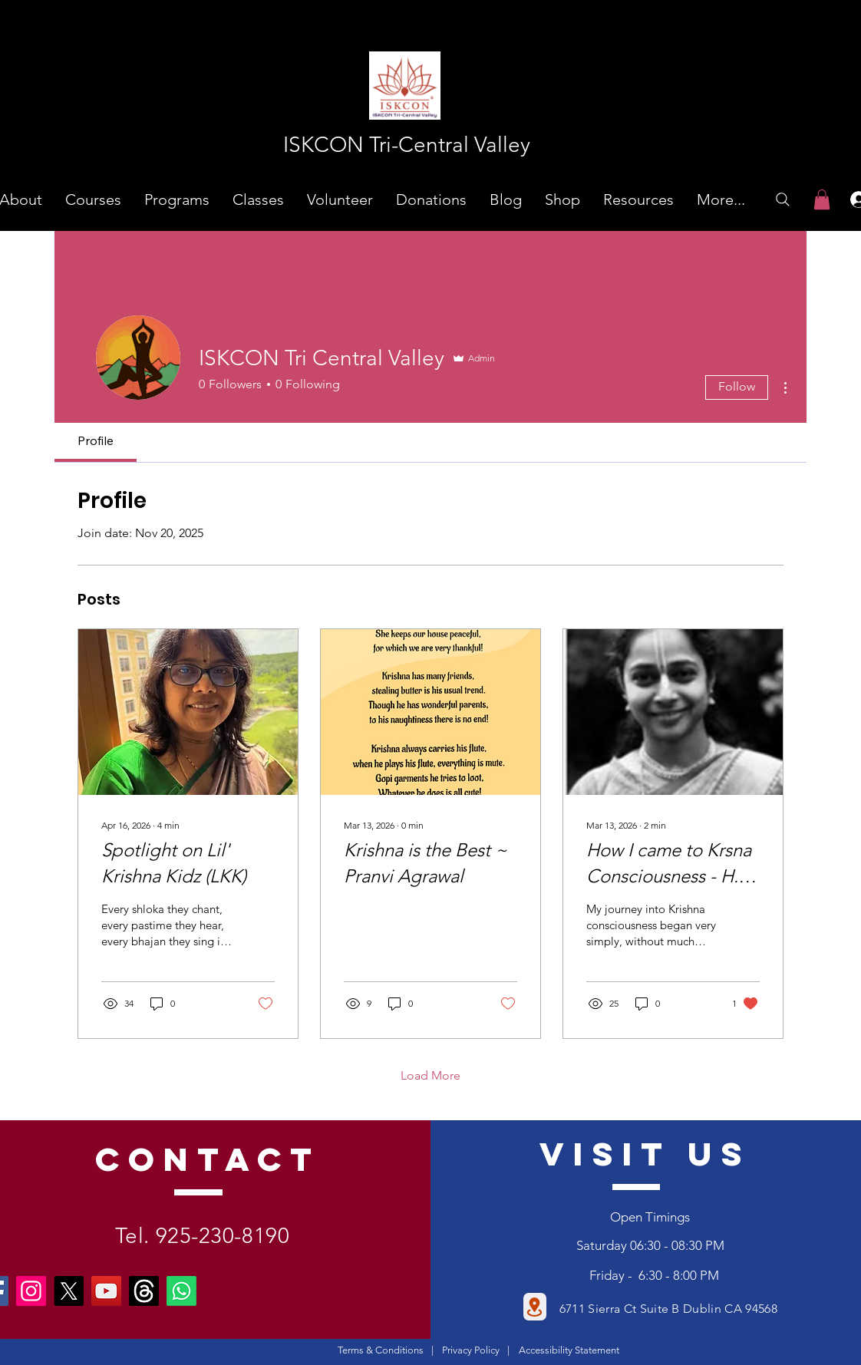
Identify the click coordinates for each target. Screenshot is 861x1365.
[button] (93, 199)
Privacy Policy (471, 1350)
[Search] (783, 199)
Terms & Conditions (381, 1350)
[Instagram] (31, 1291)
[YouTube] (106, 1291)
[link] (821, 199)
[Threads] (144, 1291)
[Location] (534, 1306)
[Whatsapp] (181, 1291)
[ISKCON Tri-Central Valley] (406, 144)
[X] (69, 1291)
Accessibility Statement (569, 1350)
